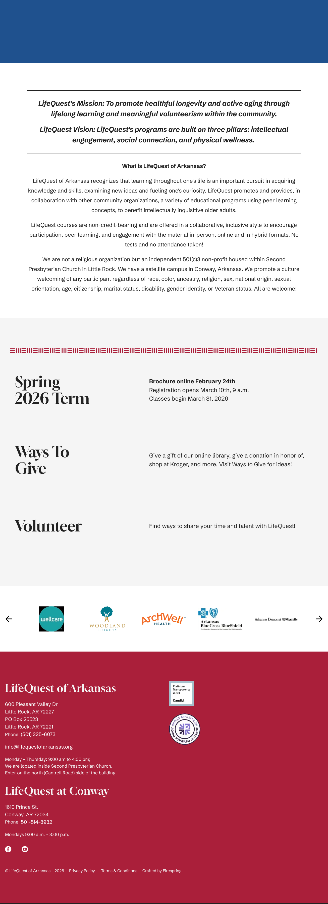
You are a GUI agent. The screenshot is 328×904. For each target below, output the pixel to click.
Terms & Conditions (119, 870)
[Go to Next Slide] (319, 619)
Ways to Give (249, 464)
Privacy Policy (82, 870)
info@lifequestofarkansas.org (39, 747)
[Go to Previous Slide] (9, 619)
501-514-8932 (36, 822)
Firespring (172, 870)
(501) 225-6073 (38, 734)
